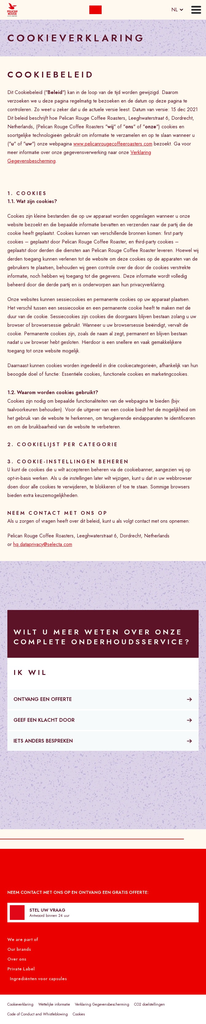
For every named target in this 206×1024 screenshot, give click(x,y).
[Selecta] (12, 9)
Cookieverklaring (20, 1004)
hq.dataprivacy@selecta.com (42, 544)
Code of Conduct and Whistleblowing (37, 1014)
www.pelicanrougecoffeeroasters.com (112, 143)
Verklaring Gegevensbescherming (102, 1004)
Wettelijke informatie (54, 1004)
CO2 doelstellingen (149, 1004)
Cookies (79, 1014)
